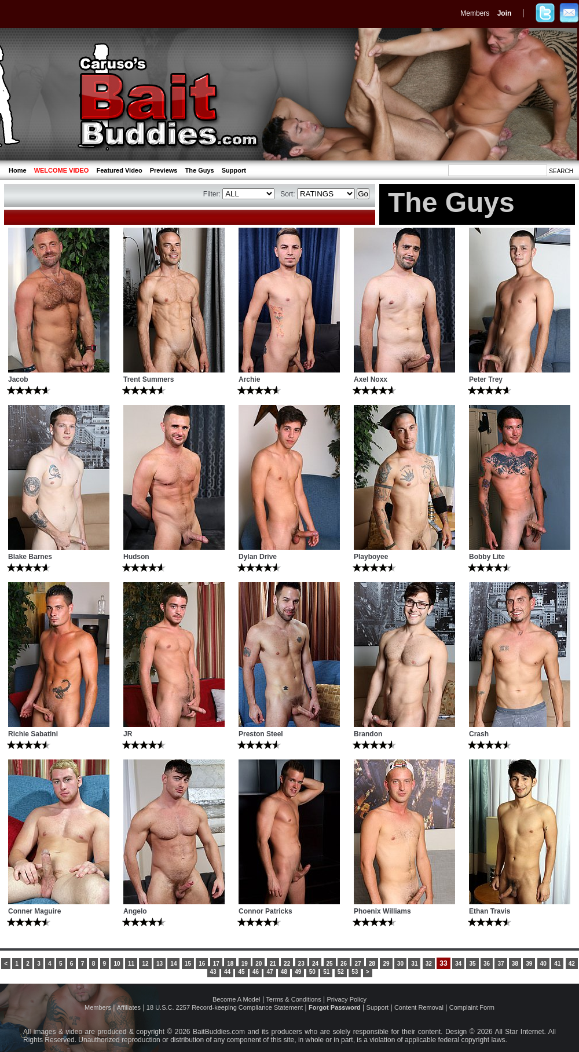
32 (429, 963)
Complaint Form (471, 1007)
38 (515, 963)
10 (116, 963)
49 (298, 972)
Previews (164, 170)
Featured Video (119, 170)
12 (145, 963)
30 (400, 963)
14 (173, 963)
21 (273, 963)
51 (326, 972)
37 (500, 963)
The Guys (199, 170)
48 (284, 972)
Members (474, 13)
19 (244, 963)
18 (230, 963)
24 (315, 963)
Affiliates (129, 1007)
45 (241, 972)
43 (213, 972)
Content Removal (419, 1007)
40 (543, 963)
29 (386, 963)
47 (269, 972)
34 (458, 963)
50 (312, 972)
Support (234, 170)
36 (486, 963)
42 (572, 963)
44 (227, 972)
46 (255, 972)
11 (131, 963)
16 (202, 963)
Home (18, 170)
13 (159, 963)
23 (301, 963)
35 (472, 963)
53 (354, 972)
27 (357, 963)
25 (330, 963)
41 (557, 963)
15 (188, 963)
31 (414, 963)
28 (372, 963)
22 (287, 963)
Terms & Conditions (293, 999)
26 (343, 963)
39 (529, 963)
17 (216, 963)
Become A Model (236, 999)
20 (258, 963)
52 (341, 972)
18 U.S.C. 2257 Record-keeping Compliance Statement (224, 1007)
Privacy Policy (347, 999)
